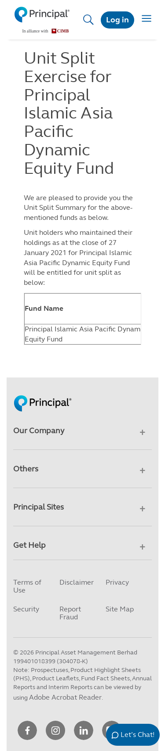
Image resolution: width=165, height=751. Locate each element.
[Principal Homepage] (42, 394)
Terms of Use (27, 586)
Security (26, 609)
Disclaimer (76, 582)
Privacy (117, 582)
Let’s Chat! (137, 734)
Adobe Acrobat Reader (65, 697)
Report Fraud (70, 613)
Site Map (120, 609)
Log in (117, 20)
